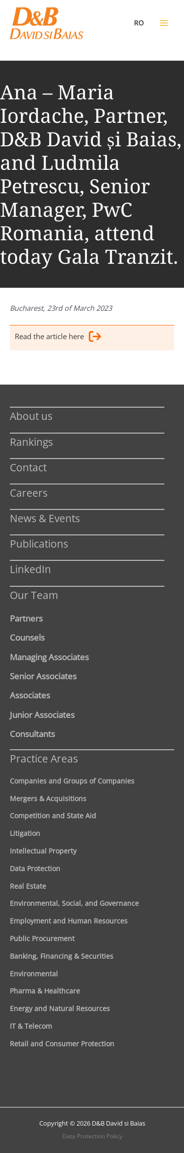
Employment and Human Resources (69, 920)
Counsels (27, 637)
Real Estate (28, 886)
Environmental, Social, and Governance (74, 903)
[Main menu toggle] (164, 23)
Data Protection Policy (92, 1136)
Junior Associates (42, 714)
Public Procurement (42, 938)
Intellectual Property (43, 850)
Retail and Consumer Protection (62, 1043)
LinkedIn (30, 569)
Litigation (25, 833)
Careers (29, 492)
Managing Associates (49, 656)
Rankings (31, 441)
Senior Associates (43, 675)
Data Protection (35, 868)
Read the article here (58, 338)
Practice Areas (44, 758)
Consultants (32, 733)
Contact (28, 467)
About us (31, 415)
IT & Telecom (31, 1026)
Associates (30, 695)
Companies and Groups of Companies (72, 780)
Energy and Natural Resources (60, 1008)
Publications (39, 543)
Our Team (34, 594)
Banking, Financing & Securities (61, 956)
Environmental (34, 973)
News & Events (45, 518)
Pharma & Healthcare (45, 990)
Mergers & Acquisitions (48, 798)
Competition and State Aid (53, 815)
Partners (26, 618)
